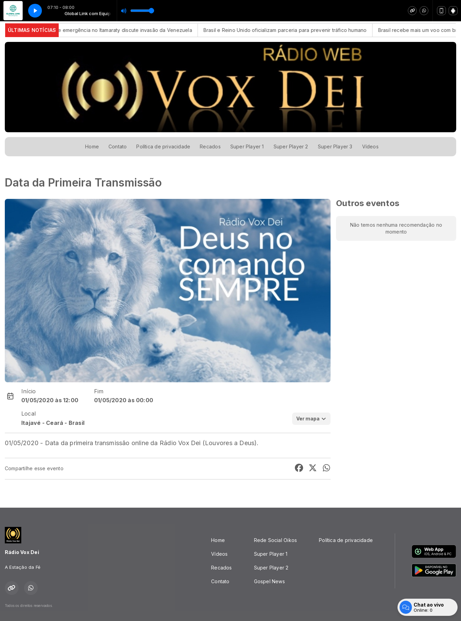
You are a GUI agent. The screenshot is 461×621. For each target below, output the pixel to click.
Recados (210, 146)
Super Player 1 (247, 146)
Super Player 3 (335, 146)
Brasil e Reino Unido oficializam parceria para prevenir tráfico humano (291, 30)
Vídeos (370, 146)
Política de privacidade (163, 146)
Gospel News (269, 581)
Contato (117, 146)
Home (92, 146)
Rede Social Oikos (275, 540)
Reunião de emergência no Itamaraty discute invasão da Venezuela (119, 30)
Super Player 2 (291, 146)
